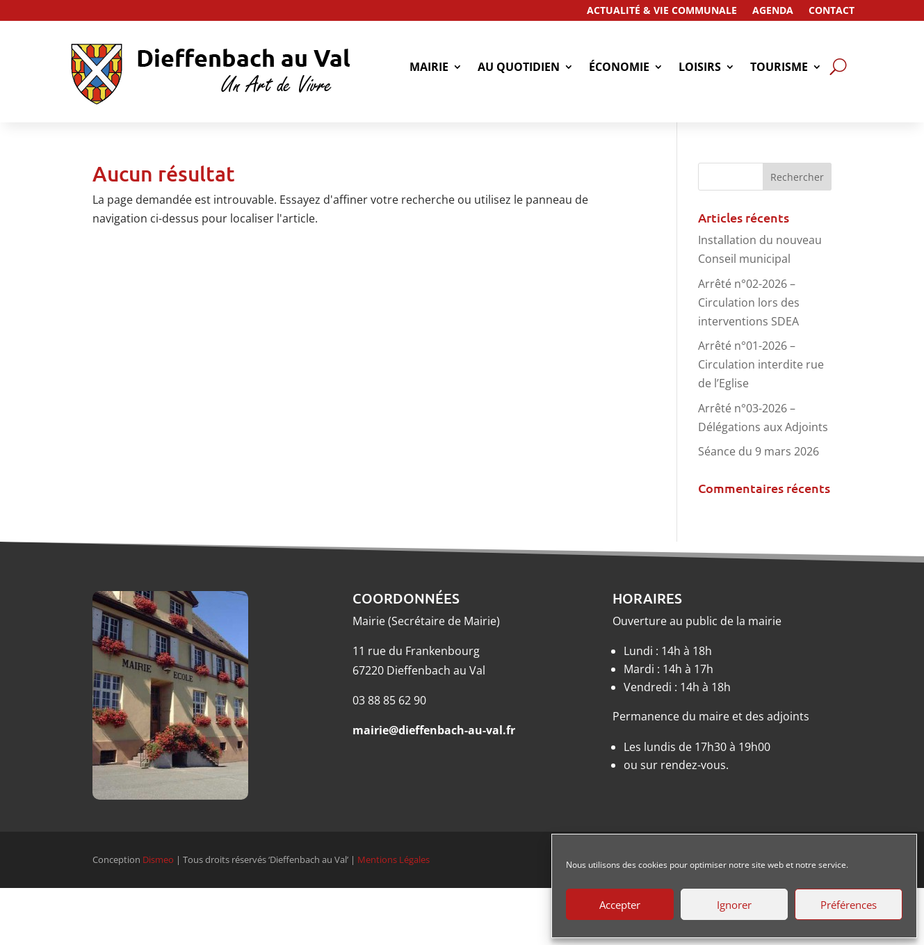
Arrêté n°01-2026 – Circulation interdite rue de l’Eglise (761, 364)
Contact (831, 11)
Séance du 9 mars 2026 (758, 451)
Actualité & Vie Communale (662, 11)
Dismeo (158, 859)
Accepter (619, 905)
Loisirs (700, 68)
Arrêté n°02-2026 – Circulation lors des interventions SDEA (749, 302)
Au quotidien (519, 68)
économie (619, 68)
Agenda (772, 11)
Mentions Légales (393, 859)
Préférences (848, 905)
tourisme (779, 68)
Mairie (429, 68)
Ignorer (734, 905)
